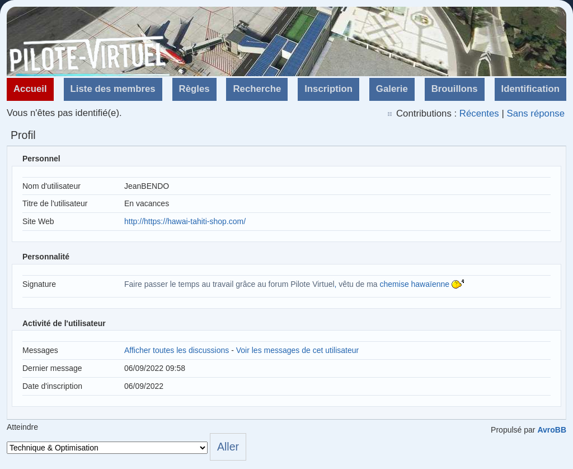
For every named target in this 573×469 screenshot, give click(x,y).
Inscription (328, 88)
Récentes (479, 113)
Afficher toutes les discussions (176, 350)
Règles (194, 88)
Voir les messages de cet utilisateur (297, 350)
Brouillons (454, 88)
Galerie (392, 88)
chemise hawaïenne (415, 284)
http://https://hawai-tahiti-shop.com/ (185, 221)
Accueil (30, 88)
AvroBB (551, 429)
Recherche (257, 88)
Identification (530, 88)
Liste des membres (113, 88)
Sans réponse (535, 113)
